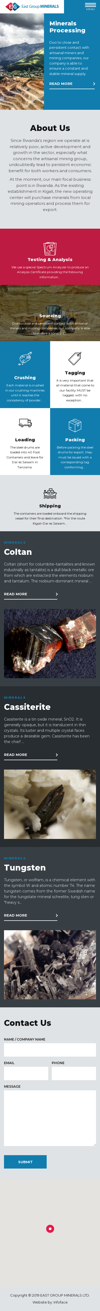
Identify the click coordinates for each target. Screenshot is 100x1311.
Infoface (61, 1302)
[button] (50, 1229)
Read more (61, 83)
